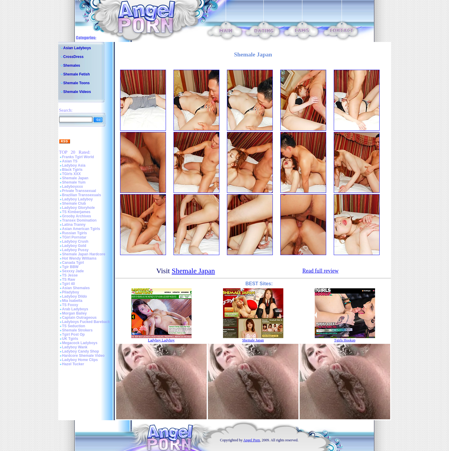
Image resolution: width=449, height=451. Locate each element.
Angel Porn (251, 440)
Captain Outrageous (79, 317)
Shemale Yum (74, 182)
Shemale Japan (75, 178)
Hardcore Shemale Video (83, 355)
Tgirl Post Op (73, 334)
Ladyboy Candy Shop (80, 351)
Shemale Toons (76, 83)
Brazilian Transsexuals (81, 195)
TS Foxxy (70, 305)
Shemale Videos (77, 92)
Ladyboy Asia (74, 165)
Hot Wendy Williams (79, 258)
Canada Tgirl (73, 263)
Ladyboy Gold (74, 246)
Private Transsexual (79, 191)
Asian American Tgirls (81, 229)
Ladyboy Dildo (74, 296)
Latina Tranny (74, 224)
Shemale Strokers (77, 330)
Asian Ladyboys (77, 48)
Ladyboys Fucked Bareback (86, 322)
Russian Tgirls (74, 233)
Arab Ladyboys (75, 309)
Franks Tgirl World (78, 157)
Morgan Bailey (74, 313)
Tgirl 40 (68, 284)
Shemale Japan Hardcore (83, 254)
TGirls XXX (71, 174)
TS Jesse (70, 275)
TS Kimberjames (76, 212)
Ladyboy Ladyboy (77, 199)
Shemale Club (74, 203)
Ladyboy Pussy (75, 250)
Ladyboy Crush (75, 241)
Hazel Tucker (73, 364)
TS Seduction (73, 326)
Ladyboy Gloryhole (78, 208)
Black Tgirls (72, 170)
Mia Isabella (72, 301)
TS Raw (68, 279)
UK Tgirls (70, 339)
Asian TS (70, 161)
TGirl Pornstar (74, 237)
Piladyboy (70, 292)
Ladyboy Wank (75, 347)
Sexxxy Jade (73, 271)
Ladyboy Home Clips (80, 360)
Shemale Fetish (76, 74)
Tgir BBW (70, 267)
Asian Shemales (76, 288)
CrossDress (73, 57)
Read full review (320, 271)
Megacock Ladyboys (79, 343)
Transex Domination (79, 220)
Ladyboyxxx (72, 186)
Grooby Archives (76, 216)
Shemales (71, 65)
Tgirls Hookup (344, 340)
